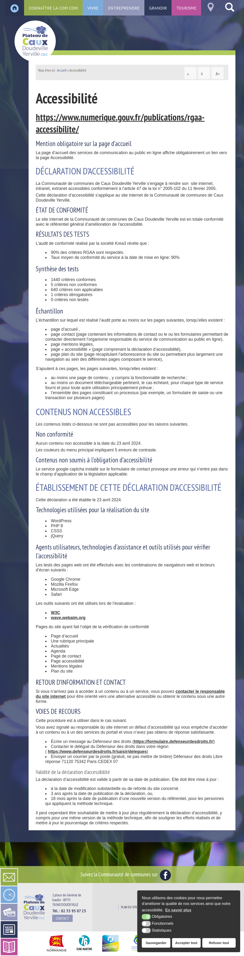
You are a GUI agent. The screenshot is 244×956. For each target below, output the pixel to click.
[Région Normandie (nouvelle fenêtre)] (57, 952)
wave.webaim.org (68, 617)
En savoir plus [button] (178, 910)
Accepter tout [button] (186, 943)
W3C (55, 612)
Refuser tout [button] (219, 943)
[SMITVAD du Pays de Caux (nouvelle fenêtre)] (110, 952)
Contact (62, 918)
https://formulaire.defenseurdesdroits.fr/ (173, 741)
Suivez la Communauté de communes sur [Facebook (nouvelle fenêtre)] (126, 874)
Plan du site (129, 907)
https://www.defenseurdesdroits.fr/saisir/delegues (97, 751)
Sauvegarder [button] (156, 943)
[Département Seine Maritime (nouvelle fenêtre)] (84, 952)
